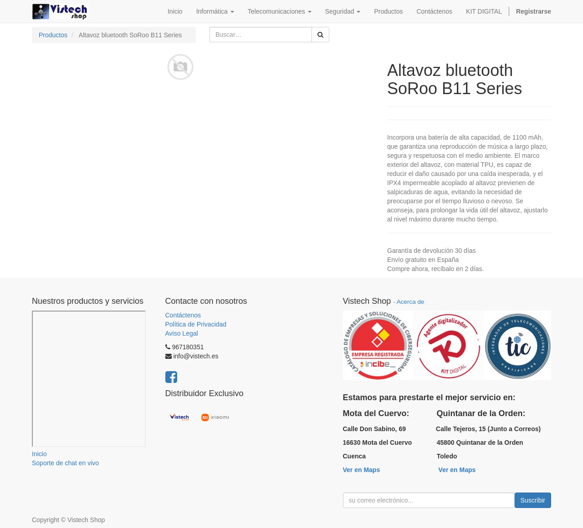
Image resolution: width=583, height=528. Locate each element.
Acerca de (410, 301)
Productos (53, 35)
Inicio (39, 454)
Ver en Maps (361, 469)
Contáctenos (183, 315)
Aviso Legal (181, 333)
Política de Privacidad (196, 324)
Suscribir (533, 500)
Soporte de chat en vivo (65, 463)
